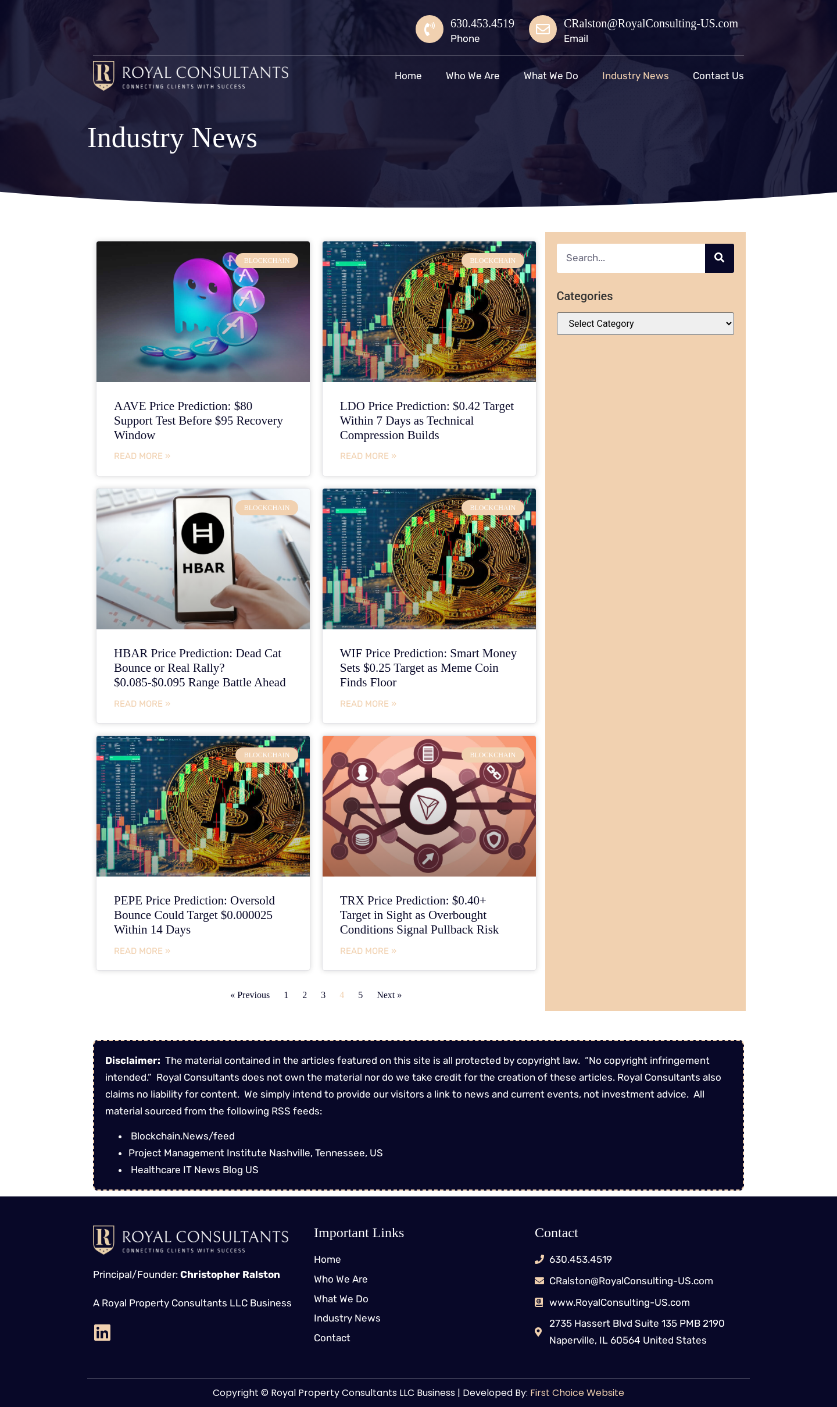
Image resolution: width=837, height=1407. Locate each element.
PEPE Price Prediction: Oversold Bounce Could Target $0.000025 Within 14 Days (194, 914)
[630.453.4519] (429, 29)
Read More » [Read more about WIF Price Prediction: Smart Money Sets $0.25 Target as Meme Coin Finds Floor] (368, 704)
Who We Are (473, 75)
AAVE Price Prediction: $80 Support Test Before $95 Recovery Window (198, 420)
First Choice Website (576, 1392)
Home (408, 75)
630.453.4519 (482, 23)
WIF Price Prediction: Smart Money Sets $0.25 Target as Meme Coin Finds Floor (428, 667)
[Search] (719, 258)
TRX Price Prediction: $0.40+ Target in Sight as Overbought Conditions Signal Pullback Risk (419, 914)
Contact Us (718, 75)
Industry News (635, 75)
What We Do (551, 75)
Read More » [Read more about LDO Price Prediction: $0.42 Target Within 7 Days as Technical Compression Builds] (368, 456)
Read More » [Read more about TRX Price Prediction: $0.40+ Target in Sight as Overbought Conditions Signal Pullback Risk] (368, 951)
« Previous (250, 995)
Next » (389, 995)
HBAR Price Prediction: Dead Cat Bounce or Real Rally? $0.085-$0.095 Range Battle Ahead (200, 667)
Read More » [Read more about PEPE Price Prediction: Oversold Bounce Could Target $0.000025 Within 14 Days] (142, 951)
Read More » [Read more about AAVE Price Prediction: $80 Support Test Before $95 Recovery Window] (142, 456)
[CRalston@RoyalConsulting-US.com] (543, 29)
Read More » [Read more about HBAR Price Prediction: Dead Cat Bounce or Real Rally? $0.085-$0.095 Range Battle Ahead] (142, 704)
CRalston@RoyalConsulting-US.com (651, 23)
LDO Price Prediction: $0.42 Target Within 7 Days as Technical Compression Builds (427, 420)
